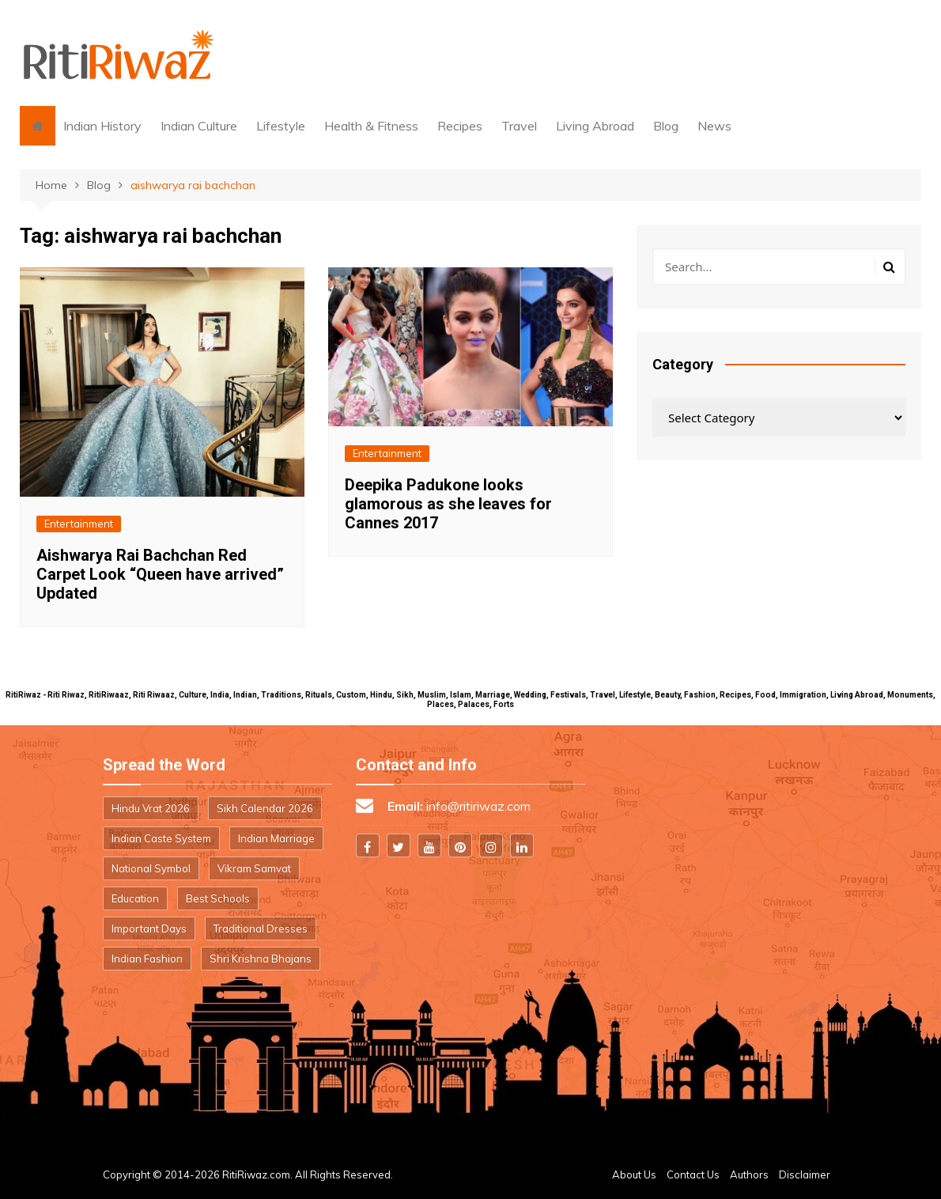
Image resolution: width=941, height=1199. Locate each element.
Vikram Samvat (254, 868)
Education (135, 898)
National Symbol (151, 868)
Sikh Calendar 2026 (265, 808)
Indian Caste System (161, 838)
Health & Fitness (371, 126)
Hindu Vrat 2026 (150, 808)
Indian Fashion (147, 958)
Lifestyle (280, 126)
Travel (519, 126)
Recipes (459, 126)
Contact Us (693, 1174)
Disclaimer (804, 1174)
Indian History (102, 126)
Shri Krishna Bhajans (261, 958)
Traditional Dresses (261, 928)
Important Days (149, 928)
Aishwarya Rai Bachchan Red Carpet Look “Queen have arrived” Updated (160, 574)
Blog (665, 126)
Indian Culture (199, 126)
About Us (634, 1174)
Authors (749, 1174)
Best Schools (218, 898)
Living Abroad (595, 126)
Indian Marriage (276, 838)
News (714, 126)
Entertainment (78, 523)
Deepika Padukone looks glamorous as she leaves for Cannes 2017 (448, 503)
